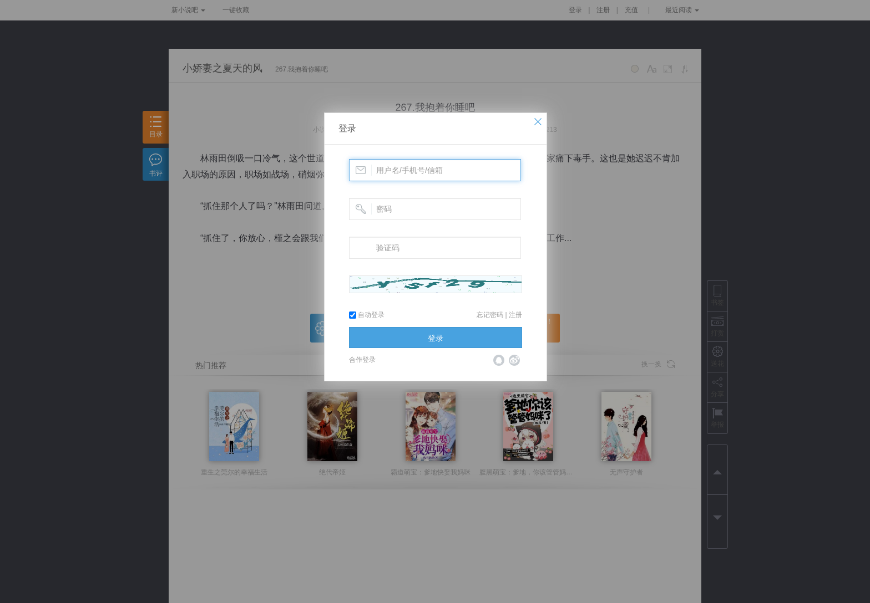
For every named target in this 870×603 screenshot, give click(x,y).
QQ (498, 360)
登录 (347, 128)
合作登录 (362, 360)
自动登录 (367, 315)
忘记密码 (490, 315)
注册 (515, 315)
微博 (514, 360)
